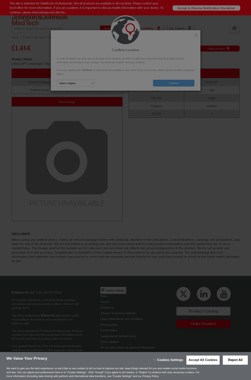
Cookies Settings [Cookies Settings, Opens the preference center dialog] (170, 365)
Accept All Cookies (203, 365)
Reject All (235, 365)
